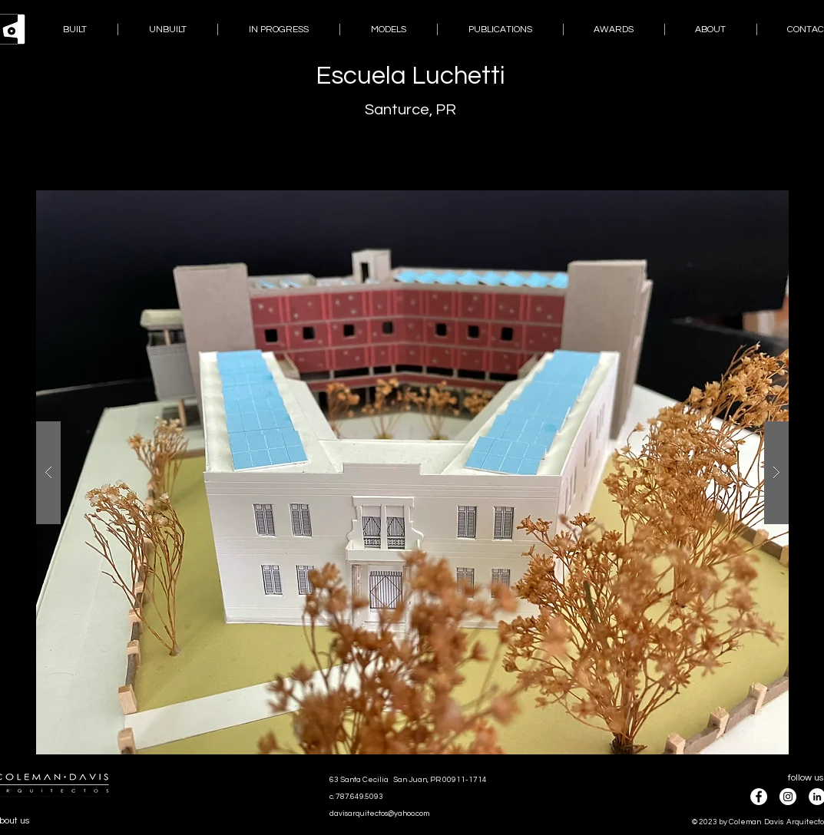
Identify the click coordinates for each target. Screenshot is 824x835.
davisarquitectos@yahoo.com (379, 813)
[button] (412, 472)
